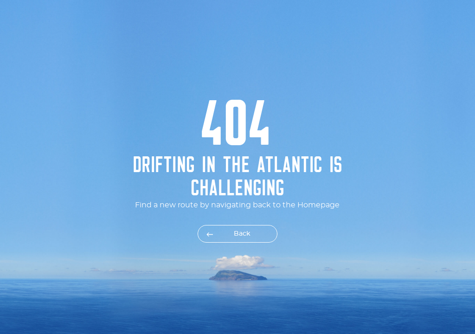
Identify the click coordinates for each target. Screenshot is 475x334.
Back (242, 234)
